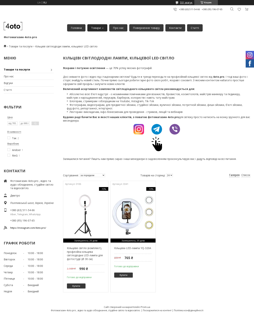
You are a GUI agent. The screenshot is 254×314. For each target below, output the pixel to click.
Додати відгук (239, 9)
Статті (195, 28)
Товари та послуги (20, 46)
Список (245, 175)
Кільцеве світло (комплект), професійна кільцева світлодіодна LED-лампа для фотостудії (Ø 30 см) (85, 253)
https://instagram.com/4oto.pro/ (28, 227)
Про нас (118, 28)
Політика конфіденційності (188, 310)
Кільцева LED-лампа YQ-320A (132, 248)
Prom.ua (145, 307)
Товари (96, 28)
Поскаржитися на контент (157, 310)
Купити (76, 286)
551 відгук (186, 2)
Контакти (175, 28)
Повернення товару (146, 28)
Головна (76, 28)
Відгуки (8, 83)
